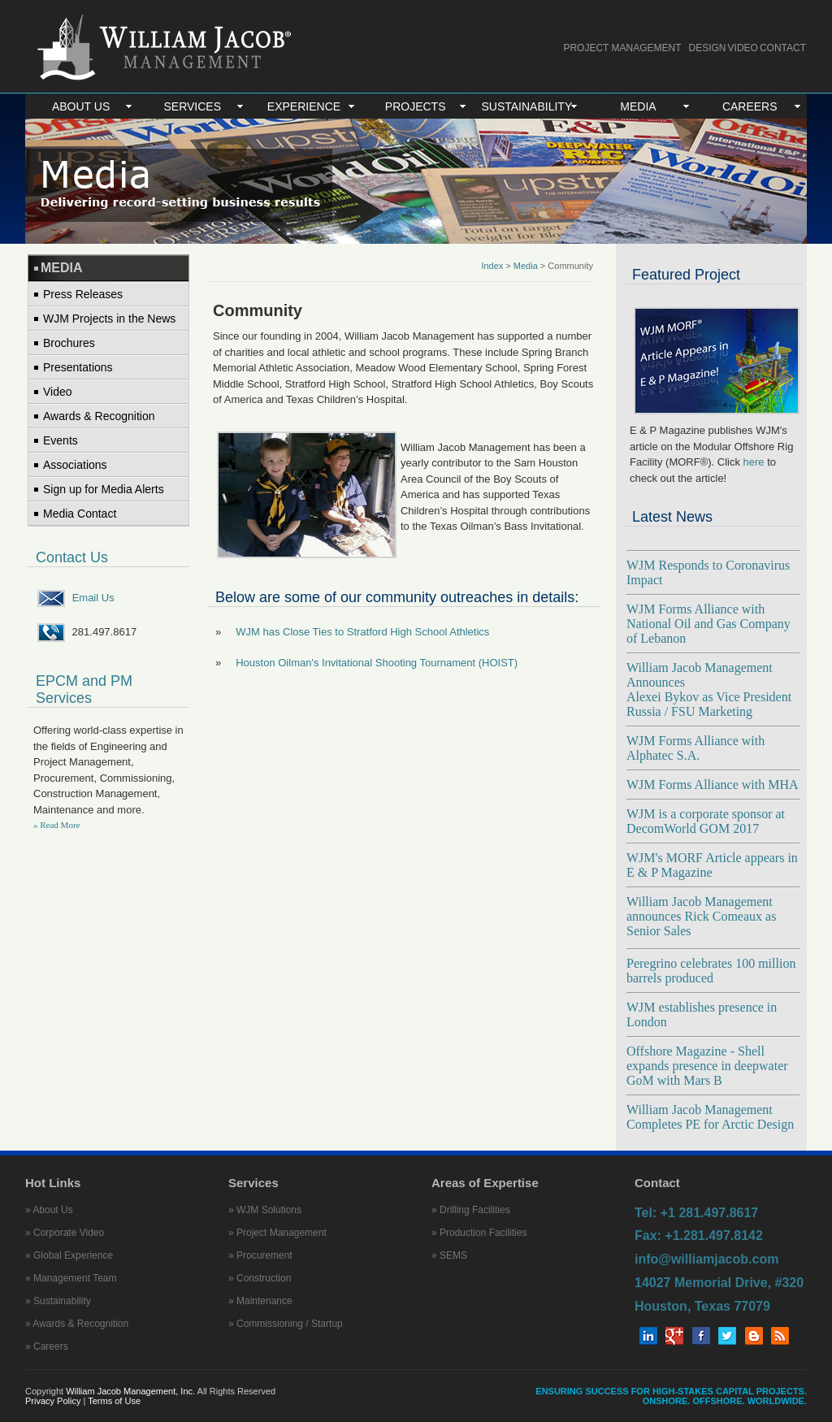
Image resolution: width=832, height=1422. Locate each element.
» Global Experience (69, 1255)
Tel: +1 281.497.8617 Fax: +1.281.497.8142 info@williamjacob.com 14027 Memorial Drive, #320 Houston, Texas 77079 (719, 1259)
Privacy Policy (54, 1401)
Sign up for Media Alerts (103, 489)
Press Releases (83, 294)
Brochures (69, 342)
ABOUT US (81, 106)
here (754, 462)
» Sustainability (58, 1301)
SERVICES (193, 106)
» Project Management (277, 1232)
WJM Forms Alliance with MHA (712, 784)
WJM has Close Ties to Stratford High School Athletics (362, 632)
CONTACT (783, 48)
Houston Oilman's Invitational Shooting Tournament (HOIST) (377, 663)
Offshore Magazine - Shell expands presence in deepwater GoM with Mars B (707, 1065)
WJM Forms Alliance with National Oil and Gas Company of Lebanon (708, 623)
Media (526, 266)
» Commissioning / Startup (285, 1323)
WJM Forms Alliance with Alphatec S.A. (695, 748)
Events (60, 440)
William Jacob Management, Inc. (130, 1391)
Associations (75, 464)
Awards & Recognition (98, 416)
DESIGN (707, 48)
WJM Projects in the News (109, 318)
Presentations (78, 367)
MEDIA (638, 106)
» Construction (259, 1278)
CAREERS (750, 106)
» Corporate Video (64, 1232)
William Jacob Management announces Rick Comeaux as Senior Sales (701, 916)
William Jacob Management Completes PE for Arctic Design (710, 1117)
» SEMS (449, 1255)
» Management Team (71, 1278)
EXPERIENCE (303, 106)
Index (492, 266)
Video (57, 391)
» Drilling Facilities (470, 1210)
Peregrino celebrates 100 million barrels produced (710, 970)
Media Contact (79, 513)
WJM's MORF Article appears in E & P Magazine (712, 865)
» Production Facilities (478, 1232)
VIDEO (743, 48)
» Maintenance (260, 1301)
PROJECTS (415, 106)
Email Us (93, 598)
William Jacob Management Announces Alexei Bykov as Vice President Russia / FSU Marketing (708, 689)
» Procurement (260, 1255)
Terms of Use (114, 1401)
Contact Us (72, 557)
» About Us (49, 1210)
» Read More (56, 825)
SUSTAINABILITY (526, 106)
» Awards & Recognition (76, 1323)
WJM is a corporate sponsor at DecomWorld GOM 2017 (705, 821)
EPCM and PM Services (84, 689)
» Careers (46, 1346)
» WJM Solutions (264, 1210)
